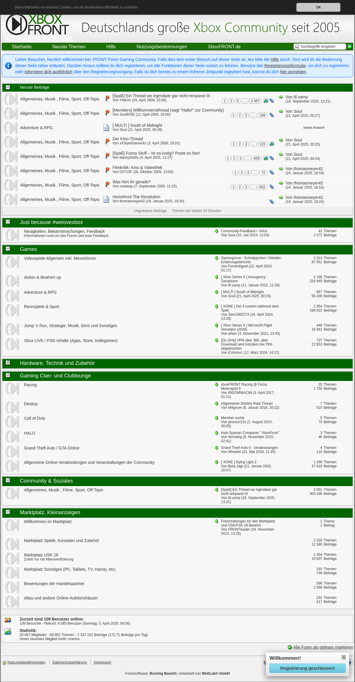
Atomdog (235, 437)
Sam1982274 (238, 314)
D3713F (126, 172)
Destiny (31, 403)
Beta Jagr (235, 466)
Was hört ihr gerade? (131, 182)
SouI (298, 111)
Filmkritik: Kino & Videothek (137, 167)
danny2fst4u (129, 157)
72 (263, 173)
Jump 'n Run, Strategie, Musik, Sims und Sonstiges (70, 325)
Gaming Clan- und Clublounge (55, 376)
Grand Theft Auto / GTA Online (51, 448)
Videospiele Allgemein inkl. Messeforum (60, 258)
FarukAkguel (238, 266)
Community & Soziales (46, 481)
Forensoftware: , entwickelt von (177, 673)
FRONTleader (239, 529)
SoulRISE (127, 114)
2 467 (255, 101)
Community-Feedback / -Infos (244, 231)
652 (262, 187)
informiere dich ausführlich (48, 71)
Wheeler (234, 452)
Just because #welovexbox (51, 222)
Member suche (232, 418)
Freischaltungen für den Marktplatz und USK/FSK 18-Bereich (248, 523)
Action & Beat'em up (42, 277)
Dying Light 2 (246, 462)
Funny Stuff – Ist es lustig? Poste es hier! (163, 153)
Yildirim (125, 100)
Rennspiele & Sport (41, 306)
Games (28, 249)
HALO (29, 433)
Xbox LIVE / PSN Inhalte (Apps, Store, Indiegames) (70, 340)
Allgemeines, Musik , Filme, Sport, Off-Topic (60, 99)
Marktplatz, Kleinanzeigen (50, 512)
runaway (126, 186)
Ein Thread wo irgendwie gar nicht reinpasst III (168, 95)
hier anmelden (293, 71)
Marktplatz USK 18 (41, 555)
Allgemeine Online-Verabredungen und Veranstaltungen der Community (89, 462)
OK (318, 7)
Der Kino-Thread (127, 138)
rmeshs (73, 639)
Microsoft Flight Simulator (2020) (246, 327)
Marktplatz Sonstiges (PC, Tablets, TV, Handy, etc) (69, 569)
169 (262, 115)
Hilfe (275, 59)
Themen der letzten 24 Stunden (196, 211)
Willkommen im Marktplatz (48, 521)
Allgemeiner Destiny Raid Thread (247, 403)
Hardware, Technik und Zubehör (57, 363)
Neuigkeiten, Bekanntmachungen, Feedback (64, 231)
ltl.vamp (301, 97)
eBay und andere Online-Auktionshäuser (61, 598)
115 (262, 144)
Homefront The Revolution (136, 196)
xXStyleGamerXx (133, 143)
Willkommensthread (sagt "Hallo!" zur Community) (178, 110)
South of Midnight (146, 125)
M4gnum (235, 408)
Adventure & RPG (36, 127)
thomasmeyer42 (308, 168)
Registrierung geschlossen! (307, 668)
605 (257, 158)
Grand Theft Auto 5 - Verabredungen (249, 448)
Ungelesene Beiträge (150, 211)
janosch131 (237, 422)
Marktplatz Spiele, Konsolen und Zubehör (61, 540)
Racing (30, 384)
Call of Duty (34, 418)
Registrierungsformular (285, 65)
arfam (232, 333)
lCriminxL (235, 353)
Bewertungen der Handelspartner (54, 583)
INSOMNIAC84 (240, 393)
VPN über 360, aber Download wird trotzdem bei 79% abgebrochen (246, 344)
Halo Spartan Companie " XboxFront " (250, 433)
